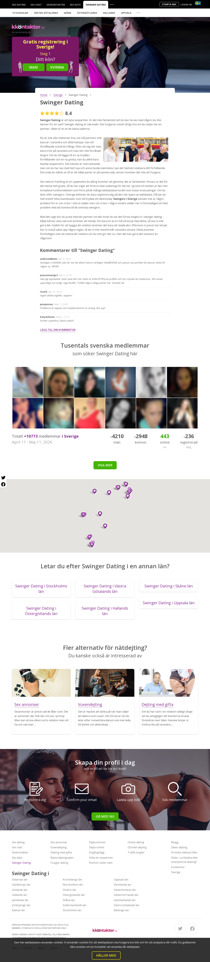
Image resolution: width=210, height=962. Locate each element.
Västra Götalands (46, 12)
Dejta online (96, 847)
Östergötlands (87, 12)
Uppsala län (121, 879)
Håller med (106, 955)
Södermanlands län (74, 905)
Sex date (75, 4)
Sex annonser (58, 842)
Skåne (67, 12)
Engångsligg (96, 852)
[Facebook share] (3, 484)
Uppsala (126, 12)
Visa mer (105, 465)
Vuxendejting (58, 847)
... (112, 4)
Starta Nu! (169, 4)
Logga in (186, 4)
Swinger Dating (96, 4)
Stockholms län (72, 910)
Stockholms (20, 12)
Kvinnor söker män (100, 862)
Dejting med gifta (61, 852)
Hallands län (19, 895)
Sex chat (36, 4)
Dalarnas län (19, 879)
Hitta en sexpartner (101, 857)
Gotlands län (19, 890)
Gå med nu (105, 816)
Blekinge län (121, 910)
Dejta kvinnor (97, 842)
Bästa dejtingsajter (62, 857)
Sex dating (19, 4)
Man (33, 67)
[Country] (198, 3)
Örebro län (69, 890)
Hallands (109, 12)
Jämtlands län (20, 900)
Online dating (136, 842)
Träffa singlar (136, 852)
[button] (126, 496)
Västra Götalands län (126, 905)
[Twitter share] (3, 478)
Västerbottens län (125, 890)
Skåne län (69, 900)
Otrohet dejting (137, 847)
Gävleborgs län (21, 884)
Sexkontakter (56, 4)
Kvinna (57, 67)
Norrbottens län (73, 884)
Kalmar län (18, 910)
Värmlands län (122, 884)
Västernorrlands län (126, 895)
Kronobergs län (72, 879)
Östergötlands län (74, 895)
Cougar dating (59, 862)
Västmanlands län (124, 900)
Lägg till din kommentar (58, 330)
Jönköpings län (21, 905)
